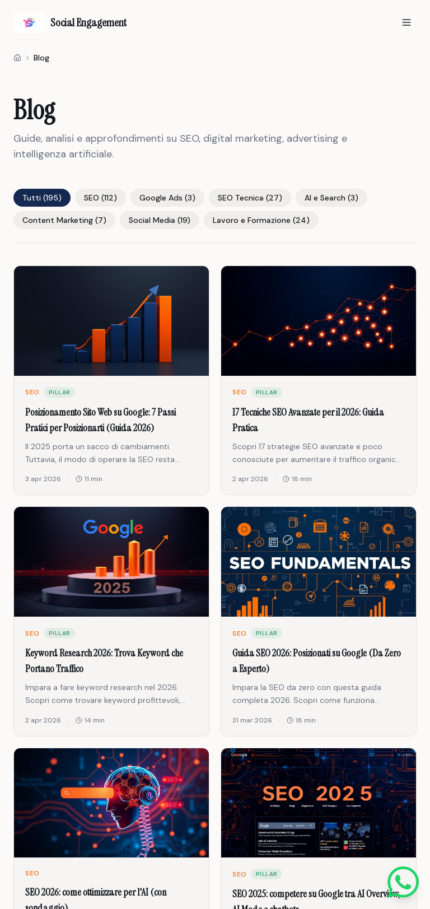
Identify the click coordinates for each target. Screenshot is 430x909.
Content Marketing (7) (64, 220)
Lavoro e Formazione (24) (261, 220)
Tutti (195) (42, 198)
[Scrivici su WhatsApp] (403, 882)
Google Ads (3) (167, 198)
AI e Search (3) (331, 198)
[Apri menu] (406, 22)
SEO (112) (100, 198)
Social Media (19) (159, 220)
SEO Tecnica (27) (250, 198)
